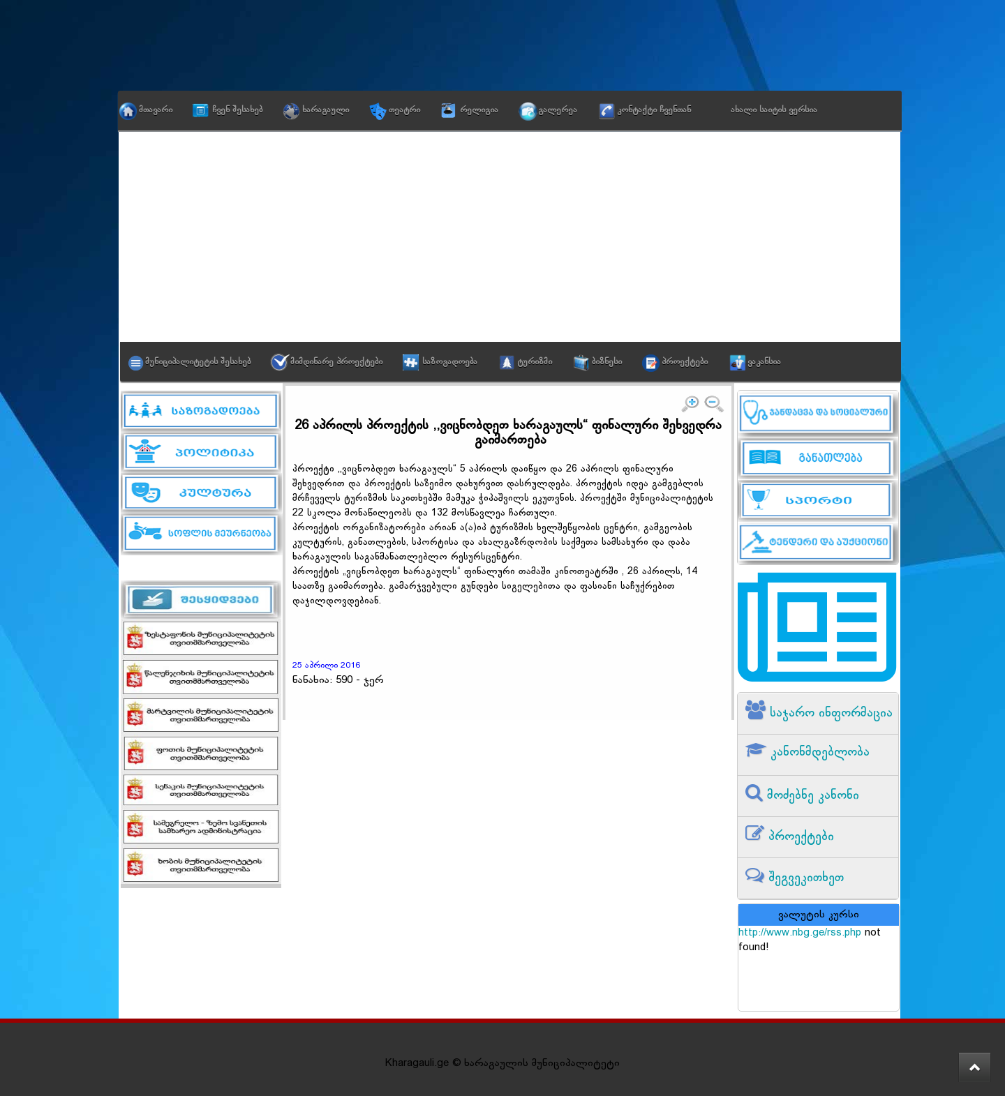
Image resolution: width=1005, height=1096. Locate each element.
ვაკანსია (764, 362)
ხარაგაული (325, 110)
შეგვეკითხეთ (804, 878)
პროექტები (685, 362)
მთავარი (155, 110)
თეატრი (404, 110)
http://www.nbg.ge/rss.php (799, 933)
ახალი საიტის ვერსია (774, 110)
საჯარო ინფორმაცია (829, 713)
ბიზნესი (607, 362)
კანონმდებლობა (818, 752)
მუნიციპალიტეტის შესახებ (198, 362)
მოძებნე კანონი (811, 796)
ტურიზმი (534, 362)
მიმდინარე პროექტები (336, 362)
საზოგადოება (449, 362)
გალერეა (557, 110)
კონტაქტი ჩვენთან (654, 110)
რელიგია (479, 110)
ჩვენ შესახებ (237, 110)
